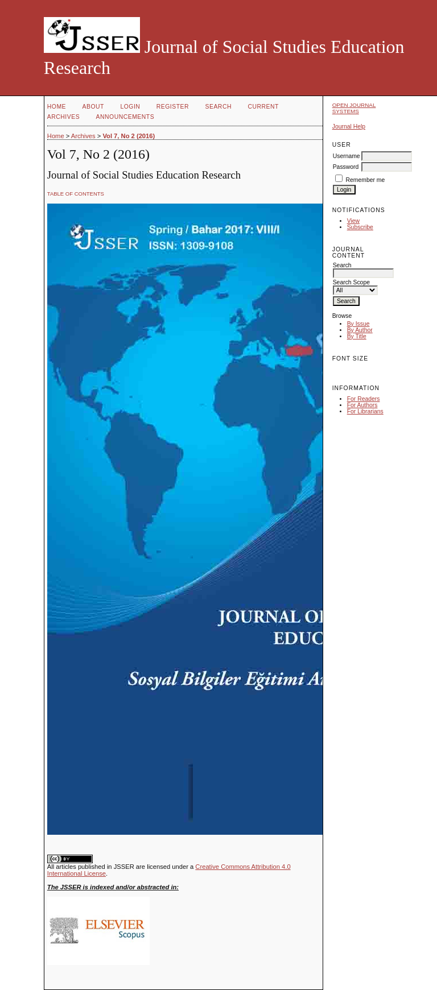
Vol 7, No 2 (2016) (128, 135)
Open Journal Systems (354, 108)
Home (56, 106)
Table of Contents (75, 193)
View (353, 221)
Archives (63, 117)
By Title (356, 336)
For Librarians (365, 411)
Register (172, 106)
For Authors (362, 405)
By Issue (358, 324)
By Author (360, 330)
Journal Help (348, 126)
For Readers (363, 399)
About (93, 106)
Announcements (125, 117)
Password (346, 167)
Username (346, 156)
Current (263, 106)
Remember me (365, 180)
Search (218, 106)
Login (130, 106)
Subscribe (360, 227)
